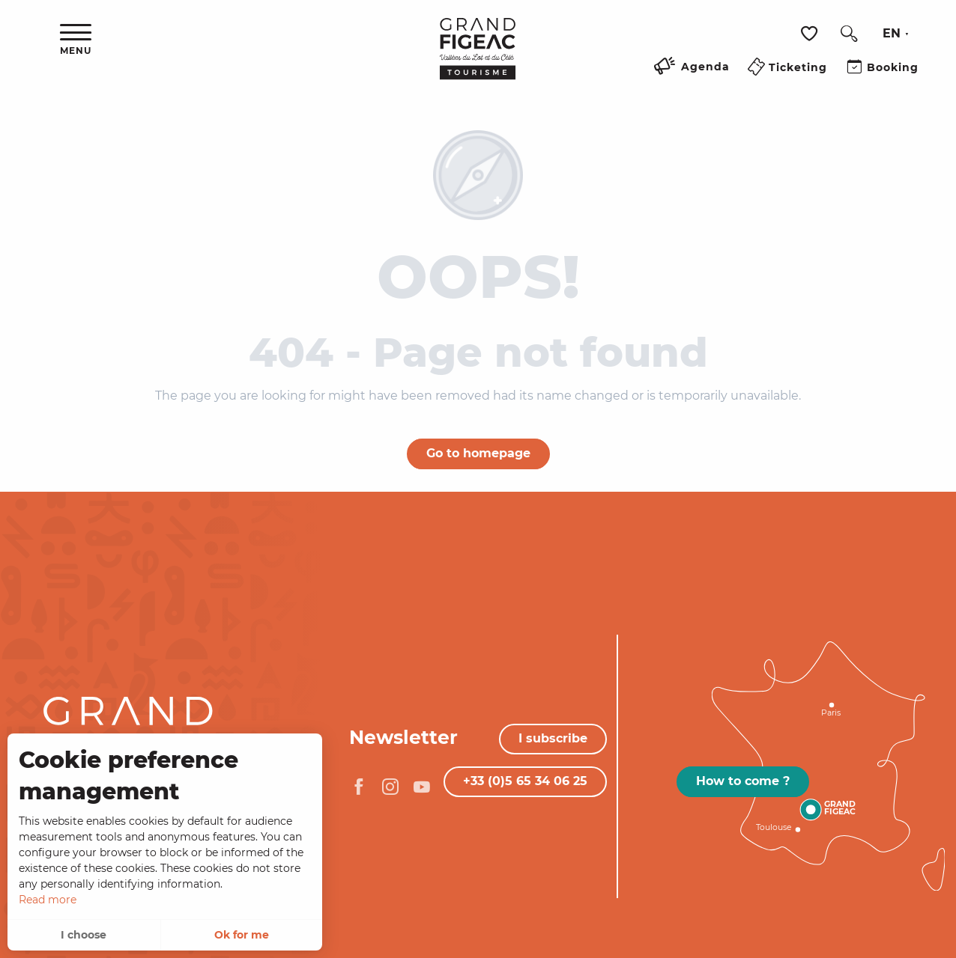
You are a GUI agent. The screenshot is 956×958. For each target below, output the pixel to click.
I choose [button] (83, 935)
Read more (47, 899)
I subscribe (552, 738)
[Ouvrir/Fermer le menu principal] (75, 40)
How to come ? (743, 781)
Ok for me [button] (241, 935)
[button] (849, 33)
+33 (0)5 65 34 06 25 (525, 781)
